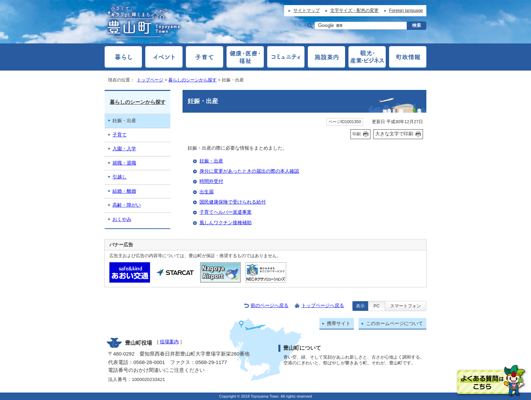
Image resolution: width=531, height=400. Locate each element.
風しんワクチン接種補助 (225, 222)
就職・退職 (124, 163)
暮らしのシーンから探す (192, 79)
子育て (119, 134)
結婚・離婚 (124, 191)
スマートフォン (405, 305)
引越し (119, 176)
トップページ (150, 79)
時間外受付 (211, 181)
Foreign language (406, 10)
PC (377, 305)
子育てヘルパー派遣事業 (225, 212)
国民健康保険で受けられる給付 (232, 202)
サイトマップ (306, 10)
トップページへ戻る (322, 305)
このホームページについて (394, 323)
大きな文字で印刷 (394, 133)
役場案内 (169, 341)
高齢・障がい (126, 205)
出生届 (206, 191)
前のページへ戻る (270, 305)
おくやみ (121, 219)
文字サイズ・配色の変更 (354, 10)
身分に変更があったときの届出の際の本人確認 (249, 171)
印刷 (357, 134)
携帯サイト (339, 323)
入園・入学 (124, 148)
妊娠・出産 (211, 161)
